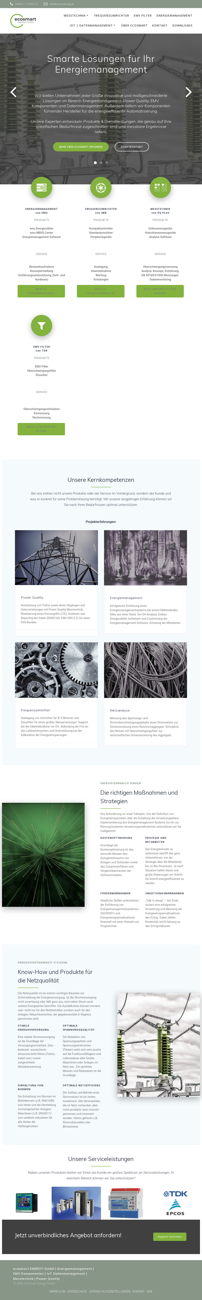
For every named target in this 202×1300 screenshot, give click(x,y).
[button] (95, 162)
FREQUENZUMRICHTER (111, 15)
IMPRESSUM (57, 1291)
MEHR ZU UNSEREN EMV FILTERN (41, 428)
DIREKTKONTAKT (132, 146)
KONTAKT (160, 25)
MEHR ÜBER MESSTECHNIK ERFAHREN (160, 291)
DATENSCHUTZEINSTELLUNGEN (109, 1291)
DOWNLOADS (182, 25)
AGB (149, 1291)
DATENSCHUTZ (77, 1291)
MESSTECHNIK (75, 15)
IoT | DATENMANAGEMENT (91, 25)
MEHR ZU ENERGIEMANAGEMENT (41, 291)
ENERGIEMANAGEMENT (174, 15)
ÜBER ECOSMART (134, 25)
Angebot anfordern (170, 1236)
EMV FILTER (143, 15)
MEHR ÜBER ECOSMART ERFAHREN (81, 146)
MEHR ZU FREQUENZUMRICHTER (101, 291)
